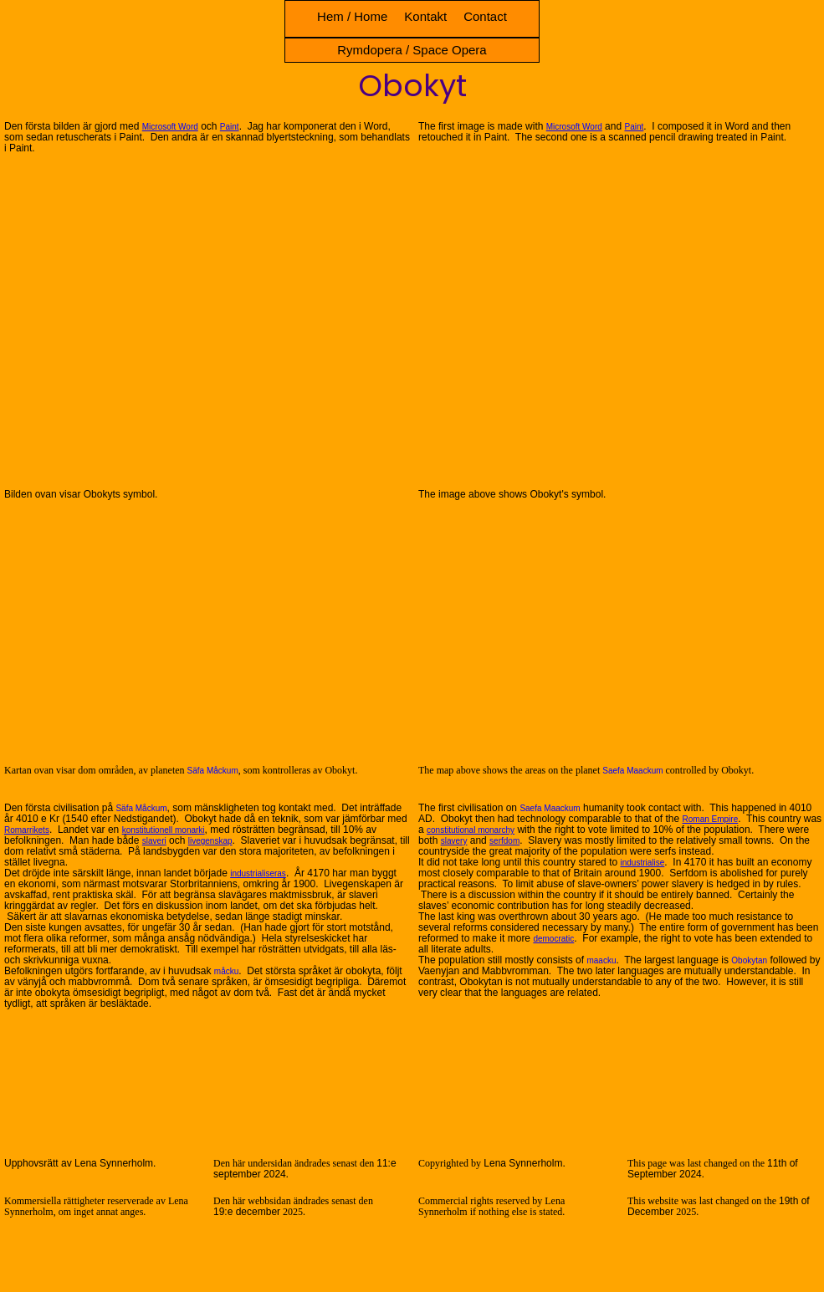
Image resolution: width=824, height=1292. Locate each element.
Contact (485, 16)
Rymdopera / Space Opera (411, 50)
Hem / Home (352, 16)
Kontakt (425, 16)
